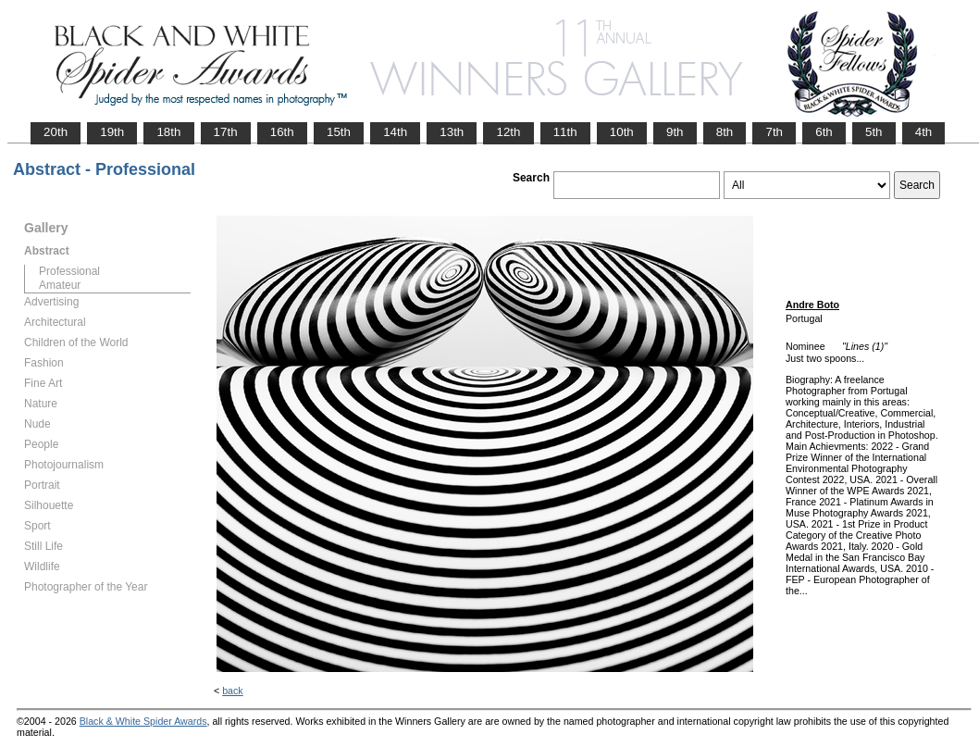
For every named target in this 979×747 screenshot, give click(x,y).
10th (622, 132)
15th (338, 132)
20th (55, 132)
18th (168, 132)
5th (874, 132)
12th (508, 132)
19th (112, 132)
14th (395, 132)
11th (565, 132)
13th (451, 132)
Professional (69, 271)
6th (824, 132)
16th (282, 132)
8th (725, 132)
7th (774, 132)
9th (675, 132)
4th (924, 132)
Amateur (60, 285)
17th (226, 132)
